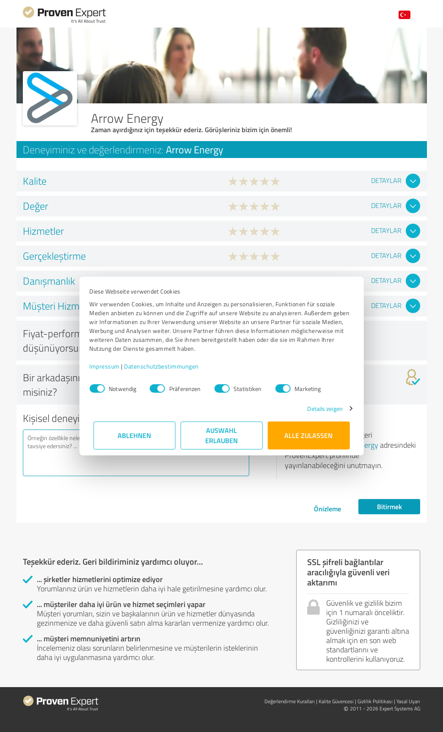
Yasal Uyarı (408, 701)
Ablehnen (134, 435)
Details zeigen (320, 409)
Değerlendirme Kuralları (289, 701)
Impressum (109, 366)
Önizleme (327, 508)
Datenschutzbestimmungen (165, 366)
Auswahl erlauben (221, 435)
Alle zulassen (309, 435)
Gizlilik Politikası (375, 701)
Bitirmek (389, 506)
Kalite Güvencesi (336, 701)
